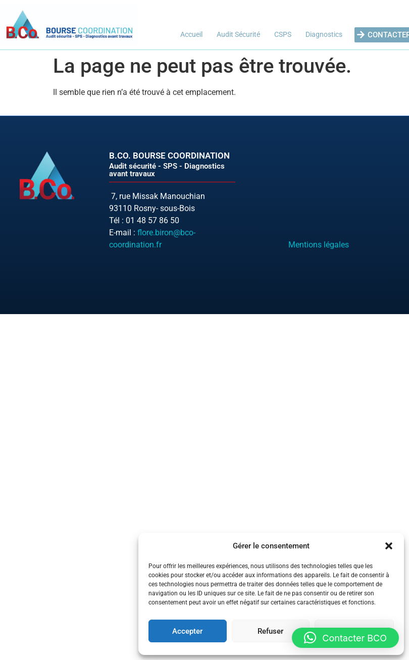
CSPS (282, 34)
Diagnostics (323, 34)
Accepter (187, 631)
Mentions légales (318, 244)
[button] (389, 546)
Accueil (191, 34)
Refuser (270, 631)
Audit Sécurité (238, 34)
